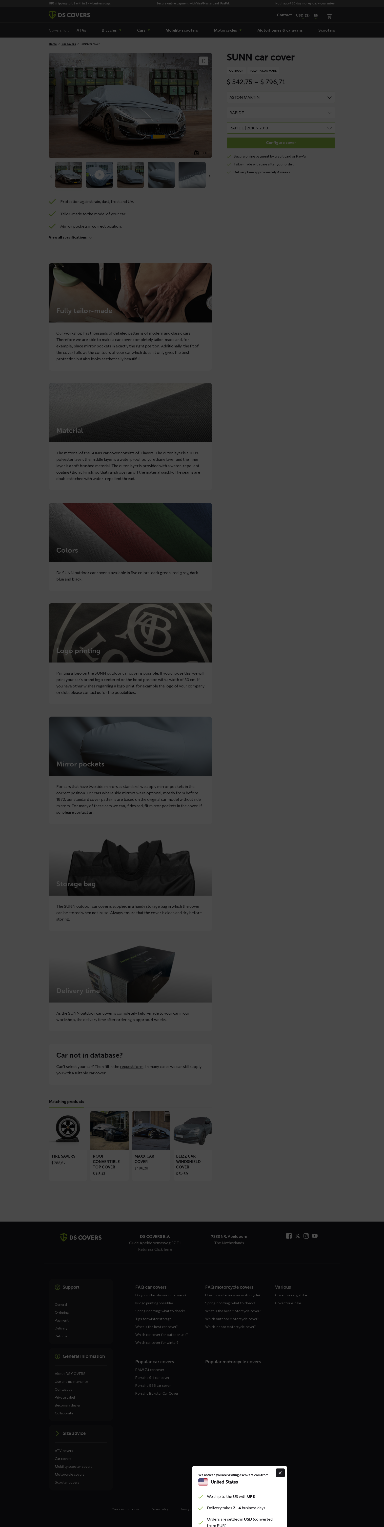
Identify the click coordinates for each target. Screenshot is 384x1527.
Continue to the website (192, 800)
